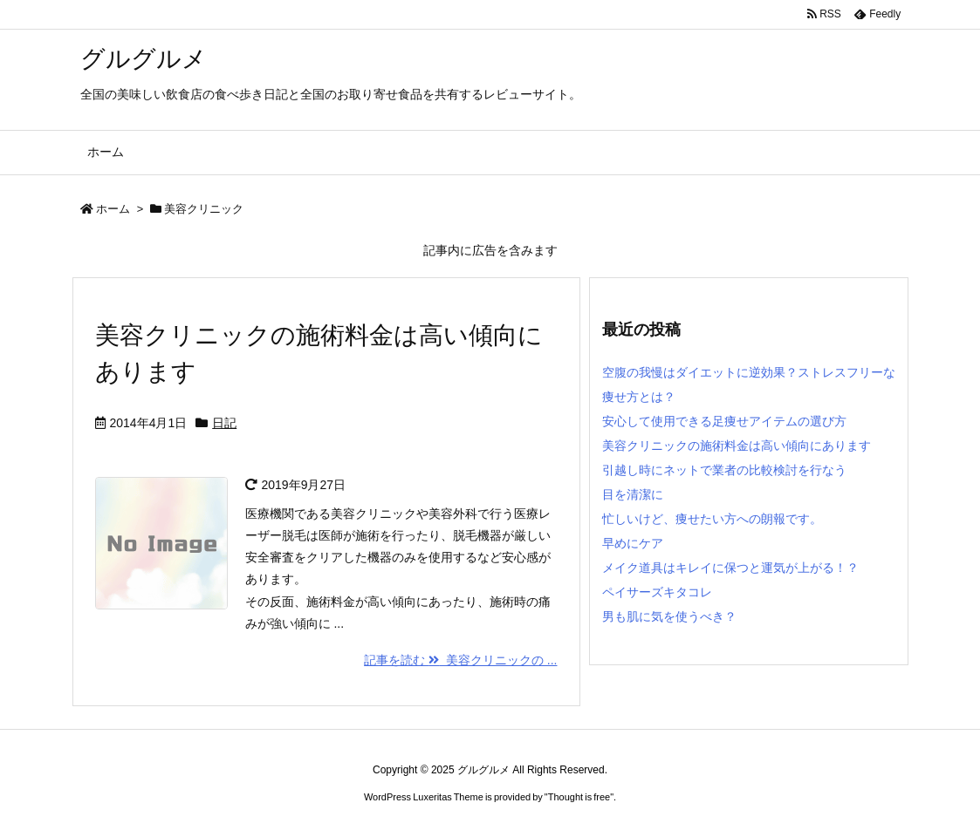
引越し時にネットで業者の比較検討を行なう (724, 470)
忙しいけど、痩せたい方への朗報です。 (712, 519)
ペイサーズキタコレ (657, 592)
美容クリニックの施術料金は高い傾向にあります (736, 446)
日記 (224, 423)
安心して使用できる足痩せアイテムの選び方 (724, 421)
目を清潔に (632, 494)
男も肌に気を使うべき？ (669, 616)
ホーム (113, 208)
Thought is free (579, 797)
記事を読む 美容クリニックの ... (460, 660)
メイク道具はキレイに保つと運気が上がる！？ (730, 568)
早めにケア (632, 543)
